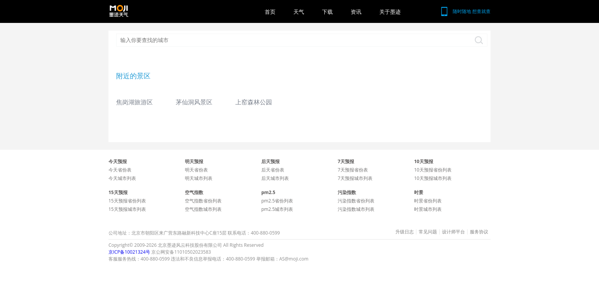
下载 (327, 11)
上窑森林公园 (253, 102)
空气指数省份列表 (203, 200)
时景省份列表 (428, 200)
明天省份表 (196, 170)
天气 (298, 11)
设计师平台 (453, 232)
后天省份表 (272, 170)
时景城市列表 (428, 209)
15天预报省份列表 (127, 200)
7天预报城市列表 (355, 178)
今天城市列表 (122, 178)
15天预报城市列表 (127, 209)
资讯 (356, 11)
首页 (270, 11)
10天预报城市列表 (433, 178)
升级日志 (404, 232)
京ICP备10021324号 (129, 252)
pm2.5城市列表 (277, 209)
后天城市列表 (275, 178)
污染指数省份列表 (356, 200)
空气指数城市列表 (203, 209)
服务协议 (479, 232)
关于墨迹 (390, 11)
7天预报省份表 (353, 170)
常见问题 (428, 232)
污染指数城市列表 (356, 209)
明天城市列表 (198, 178)
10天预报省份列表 (433, 170)
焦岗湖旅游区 (134, 102)
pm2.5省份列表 (277, 200)
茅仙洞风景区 (194, 102)
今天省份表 (119, 170)
